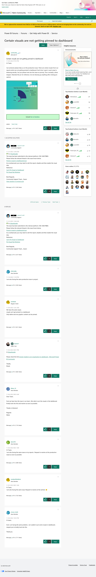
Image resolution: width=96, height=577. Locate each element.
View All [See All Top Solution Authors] (68, 122)
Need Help (14, 124)
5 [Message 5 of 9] (11, 425)
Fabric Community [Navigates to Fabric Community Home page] (19, 13)
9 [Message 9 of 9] (11, 187)
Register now (57, 26)
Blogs (61, 12)
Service (54, 33)
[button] (43, 45)
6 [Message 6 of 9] (11, 371)
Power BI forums (11, 33)
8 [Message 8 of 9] (11, 285)
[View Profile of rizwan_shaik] (14, 512)
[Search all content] (72, 21)
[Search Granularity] (43, 21)
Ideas (45, 12)
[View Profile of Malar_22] (13, 388)
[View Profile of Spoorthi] (13, 442)
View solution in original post (15, 181)
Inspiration (37, 12)
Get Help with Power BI (39, 33)
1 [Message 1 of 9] (11, 128)
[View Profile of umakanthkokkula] (16, 479)
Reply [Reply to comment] (55, 191)
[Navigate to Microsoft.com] (5, 13)
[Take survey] (71, 79)
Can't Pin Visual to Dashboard (15, 170)
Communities (53, 12)
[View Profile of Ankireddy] (13, 271)
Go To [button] (87, 17)
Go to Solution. (35, 117)
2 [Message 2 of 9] (11, 537)
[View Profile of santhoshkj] (14, 53)
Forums (30, 12)
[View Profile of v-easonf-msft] (20, 145)
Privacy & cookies (73, 565)
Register (69, 17)
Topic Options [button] (54, 45)
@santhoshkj (14, 154)
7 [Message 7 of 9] (11, 327)
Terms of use (83, 565)
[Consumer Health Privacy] (23, 571)
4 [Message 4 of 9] (11, 462)
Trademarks (92, 565)
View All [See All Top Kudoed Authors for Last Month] (68, 160)
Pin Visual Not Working (13, 172)
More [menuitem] (67, 12)
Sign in (75, 17)
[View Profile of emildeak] (13, 301)
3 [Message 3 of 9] (11, 495)
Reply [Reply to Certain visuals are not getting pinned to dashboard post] (55, 128)
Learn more (5, 7)
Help (81, 17)
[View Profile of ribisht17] (16, 344)
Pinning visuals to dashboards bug (16, 161)
